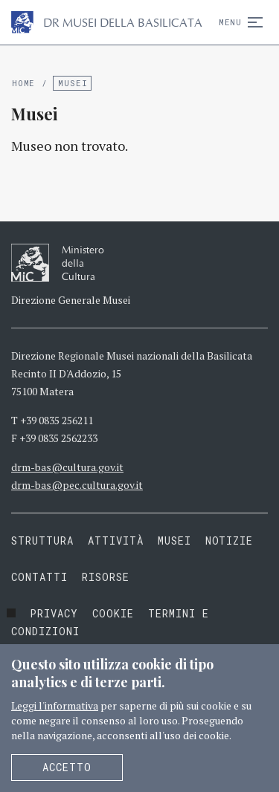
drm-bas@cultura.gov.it (67, 467)
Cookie (113, 613)
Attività (116, 540)
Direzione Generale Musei (70, 300)
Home (23, 82)
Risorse (105, 577)
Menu (238, 21)
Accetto (67, 767)
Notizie (229, 540)
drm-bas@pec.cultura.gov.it (77, 485)
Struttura (42, 540)
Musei (72, 82)
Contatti (39, 577)
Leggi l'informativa (54, 705)
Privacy (54, 613)
